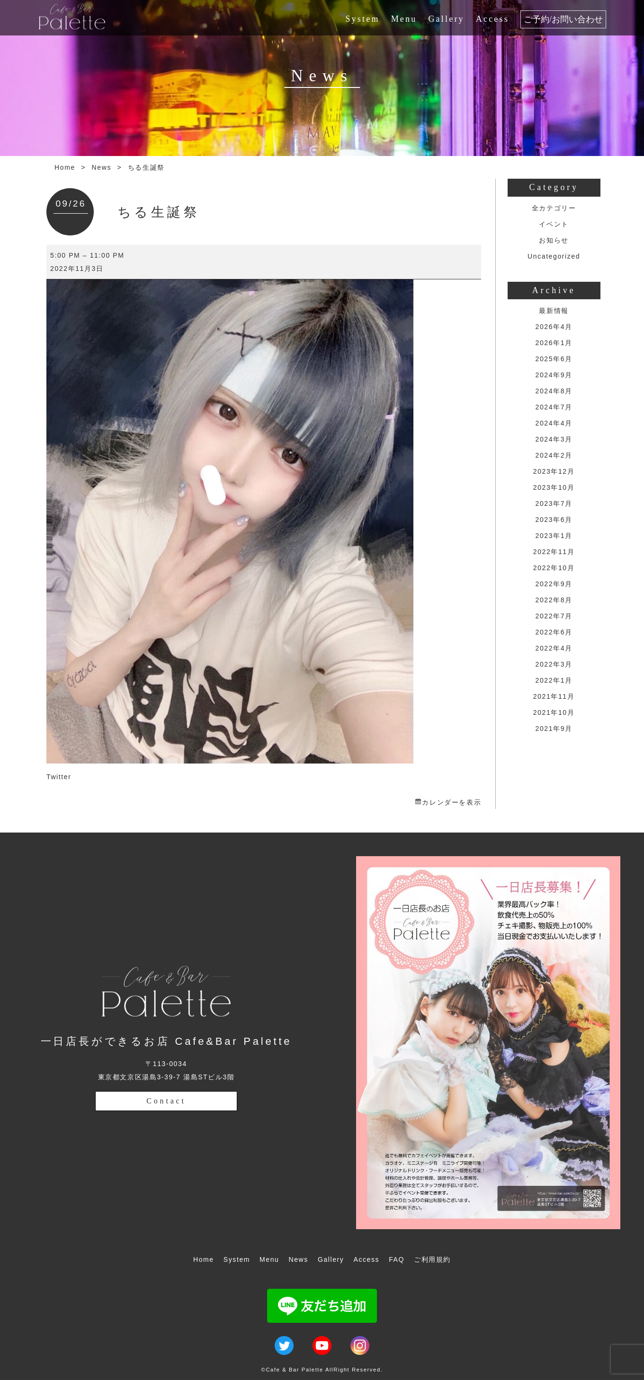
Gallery (446, 19)
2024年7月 (554, 407)
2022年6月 (554, 632)
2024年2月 (554, 455)
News (101, 167)
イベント (553, 224)
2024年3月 (554, 439)
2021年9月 (554, 728)
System (362, 19)
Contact (166, 1101)
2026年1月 (554, 343)
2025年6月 (554, 359)
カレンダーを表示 (451, 802)
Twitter (58, 777)
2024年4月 (554, 423)
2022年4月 (554, 648)
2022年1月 (554, 680)
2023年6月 (554, 519)
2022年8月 (554, 600)
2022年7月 (554, 616)
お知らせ (553, 240)
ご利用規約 (432, 1259)
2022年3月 (554, 664)
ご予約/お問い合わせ (563, 19)
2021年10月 (554, 712)
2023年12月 (554, 471)
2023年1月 (554, 535)
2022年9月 (554, 584)
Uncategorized (554, 256)
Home (64, 167)
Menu (404, 19)
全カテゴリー (554, 208)
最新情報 (553, 310)
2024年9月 (554, 375)
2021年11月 (554, 696)
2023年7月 (554, 503)
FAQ (396, 1259)
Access (492, 19)
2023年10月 (554, 487)
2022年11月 (554, 551)
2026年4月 (554, 326)
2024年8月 (554, 391)
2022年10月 (554, 568)
